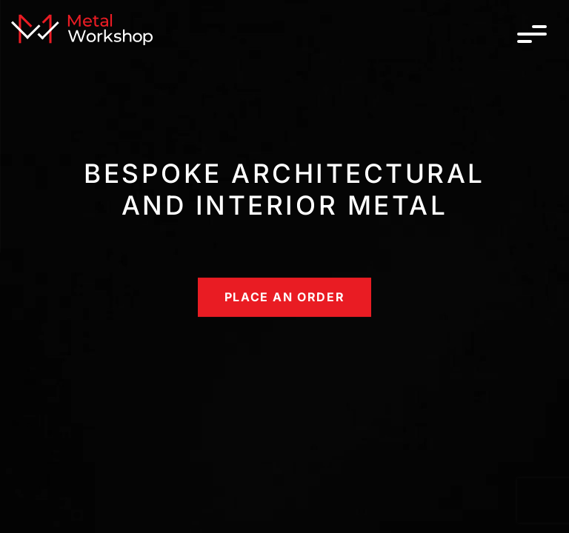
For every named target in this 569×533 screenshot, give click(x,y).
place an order (284, 296)
